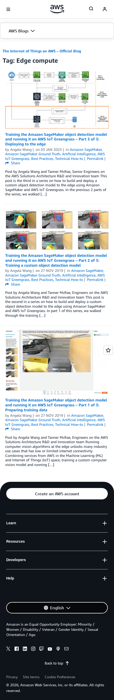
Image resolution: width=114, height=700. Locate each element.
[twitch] (41, 649)
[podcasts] (58, 649)
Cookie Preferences (60, 677)
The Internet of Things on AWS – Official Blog (42, 51)
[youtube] (50, 649)
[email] (66, 649)
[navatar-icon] (104, 9)
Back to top (57, 663)
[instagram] (33, 649)
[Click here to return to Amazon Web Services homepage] (57, 9)
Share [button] (12, 163)
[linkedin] (25, 649)
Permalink (95, 158)
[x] (8, 649)
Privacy (12, 677)
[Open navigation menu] (8, 9)
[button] (57, 31)
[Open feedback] (108, 350)
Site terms (31, 677)
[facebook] (17, 649)
